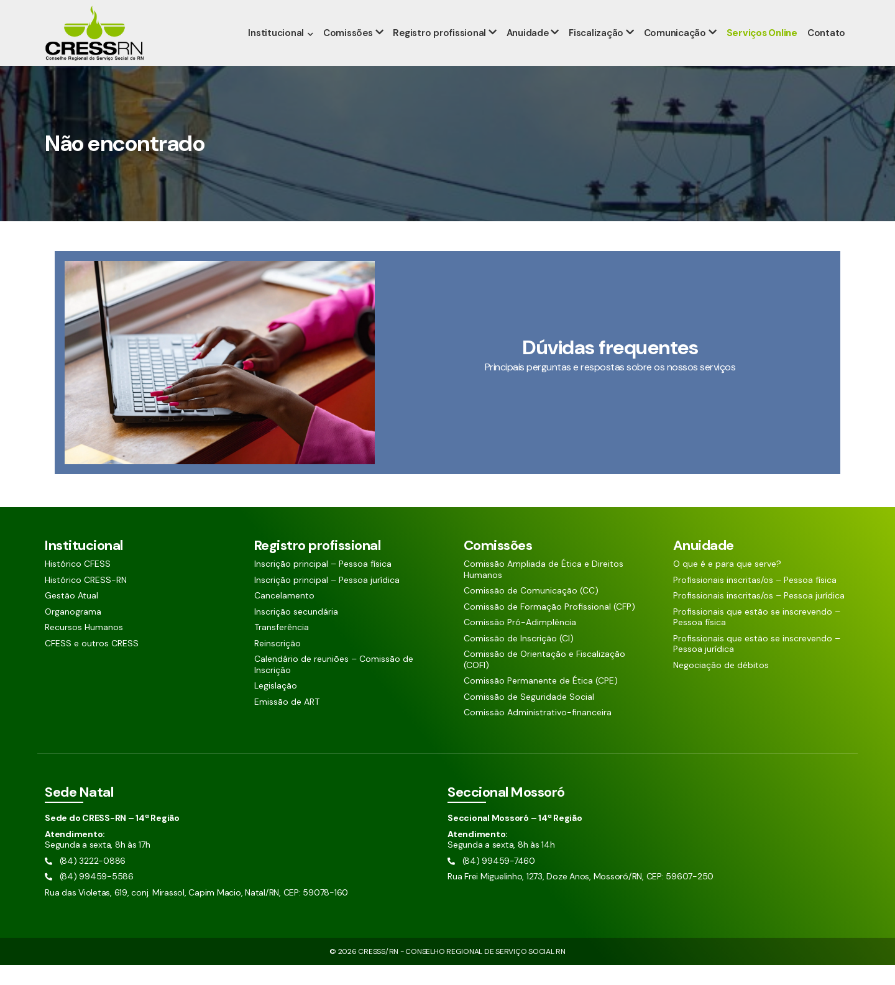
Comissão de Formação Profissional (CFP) (549, 626)
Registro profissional (444, 53)
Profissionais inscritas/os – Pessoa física (755, 600)
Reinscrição (277, 663)
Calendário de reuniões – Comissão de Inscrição (333, 684)
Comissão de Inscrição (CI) (519, 658)
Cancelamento (284, 615)
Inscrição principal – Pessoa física (323, 584)
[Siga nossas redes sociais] (809, 10)
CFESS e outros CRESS (92, 663)
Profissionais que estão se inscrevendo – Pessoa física (756, 637)
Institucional (282, 53)
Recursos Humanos (84, 647)
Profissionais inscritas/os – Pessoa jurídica (759, 615)
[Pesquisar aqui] (766, 10)
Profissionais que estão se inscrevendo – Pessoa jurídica (756, 664)
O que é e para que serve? (727, 584)
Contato (826, 53)
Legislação (275, 705)
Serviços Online (762, 53)
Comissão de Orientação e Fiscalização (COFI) (544, 679)
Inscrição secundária (296, 631)
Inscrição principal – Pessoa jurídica (327, 600)
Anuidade (531, 53)
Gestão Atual (71, 615)
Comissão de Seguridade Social (529, 717)
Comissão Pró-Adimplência (520, 642)
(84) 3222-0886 (80, 11)
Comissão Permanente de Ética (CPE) (541, 700)
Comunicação (676, 53)
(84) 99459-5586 (164, 11)
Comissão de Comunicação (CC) (531, 610)
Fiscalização (598, 53)
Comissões (354, 53)
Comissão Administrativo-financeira (538, 732)
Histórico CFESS (78, 584)
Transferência (281, 647)
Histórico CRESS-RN (86, 600)
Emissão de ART (286, 722)
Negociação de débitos (721, 685)
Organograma (73, 631)
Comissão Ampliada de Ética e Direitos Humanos (543, 589)
